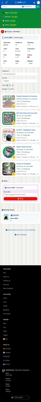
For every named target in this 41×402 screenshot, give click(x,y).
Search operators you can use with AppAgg (20, 230)
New (4, 323)
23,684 (12, 21)
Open (29, 63)
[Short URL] (20, 194)
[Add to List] (14, 106)
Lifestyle (20, 149)
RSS (6, 45)
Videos (5, 335)
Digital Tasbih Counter (24, 147)
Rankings (6, 310)
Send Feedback (8, 288)
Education (20, 132)
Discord (6, 364)
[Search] (11, 6)
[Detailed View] (10, 85)
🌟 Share (20, 199)
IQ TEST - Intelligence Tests (26, 130)
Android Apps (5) (16, 45)
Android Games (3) (18, 45)
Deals (5, 331)
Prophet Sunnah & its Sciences (27, 96)
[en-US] (22, 397)
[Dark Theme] (34, 2)
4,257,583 (13, 13)
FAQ (4, 273)
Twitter (6, 360)
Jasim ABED (35, 99)
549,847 (13, 25)
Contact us (6, 281)
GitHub (6, 356)
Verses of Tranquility (23, 164)
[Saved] (6, 2)
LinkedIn (6, 352)
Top (4, 327)
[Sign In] (38, 2)
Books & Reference (23, 99)
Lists (4, 302)
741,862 (14, 17)
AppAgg (9, 31)
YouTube (7, 349)
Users (5, 298)
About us (6, 277)
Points (5, 306)
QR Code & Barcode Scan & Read (28, 113)
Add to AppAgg (20, 234)
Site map (6, 284)
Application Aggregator (22, 370)
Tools (19, 115)
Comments (6, 314)
